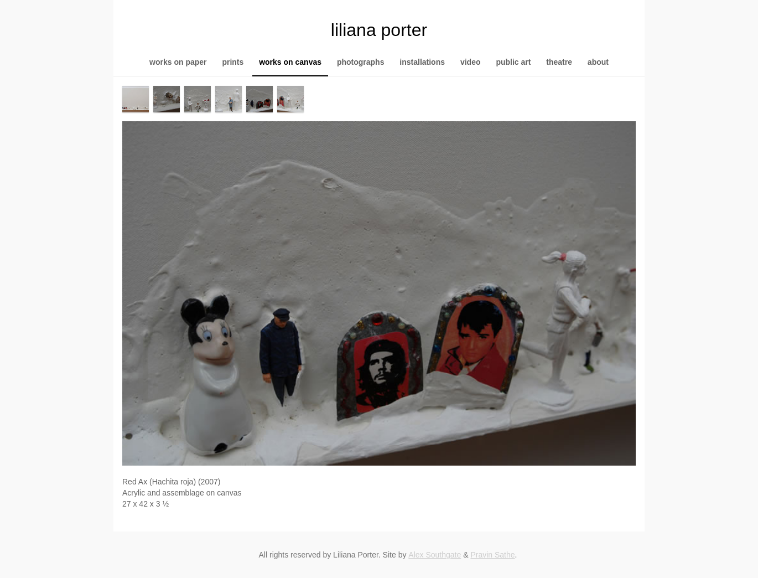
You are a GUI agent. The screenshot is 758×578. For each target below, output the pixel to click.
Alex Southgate (434, 554)
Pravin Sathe (492, 554)
